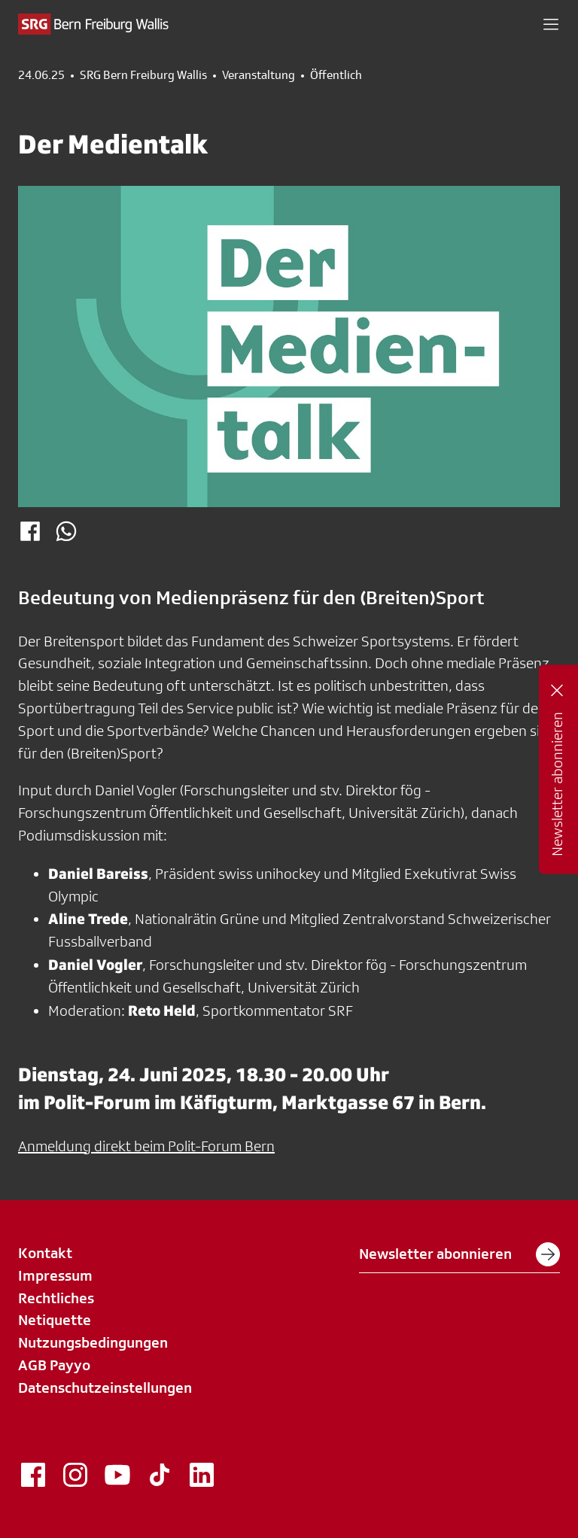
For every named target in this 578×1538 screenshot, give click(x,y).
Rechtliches (56, 1298)
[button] (551, 24)
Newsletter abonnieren (459, 1254)
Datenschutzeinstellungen (105, 1387)
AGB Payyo (54, 1365)
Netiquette (54, 1320)
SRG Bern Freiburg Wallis (143, 75)
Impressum (55, 1275)
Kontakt (45, 1253)
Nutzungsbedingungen (93, 1342)
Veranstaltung (258, 75)
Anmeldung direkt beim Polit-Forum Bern (146, 1146)
